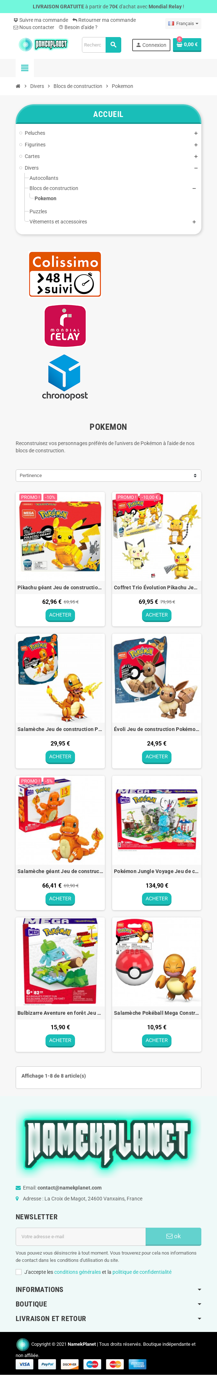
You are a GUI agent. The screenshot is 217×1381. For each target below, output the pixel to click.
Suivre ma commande (40, 20)
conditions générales (77, 1274)
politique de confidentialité (142, 1274)
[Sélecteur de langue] (183, 23)
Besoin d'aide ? (78, 27)
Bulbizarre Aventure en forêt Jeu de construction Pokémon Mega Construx (60, 1015)
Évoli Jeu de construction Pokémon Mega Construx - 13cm (157, 730)
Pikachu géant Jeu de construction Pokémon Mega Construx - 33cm (60, 587)
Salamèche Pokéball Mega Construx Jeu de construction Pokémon (157, 1015)
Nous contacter (33, 27)
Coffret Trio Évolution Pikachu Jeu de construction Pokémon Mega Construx (157, 587)
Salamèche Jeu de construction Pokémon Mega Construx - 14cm (60, 730)
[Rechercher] (101, 45)
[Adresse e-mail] (81, 1239)
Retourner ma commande (104, 20)
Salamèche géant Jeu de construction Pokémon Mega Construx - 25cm (60, 872)
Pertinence (31, 475)
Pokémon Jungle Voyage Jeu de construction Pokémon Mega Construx (157, 872)
